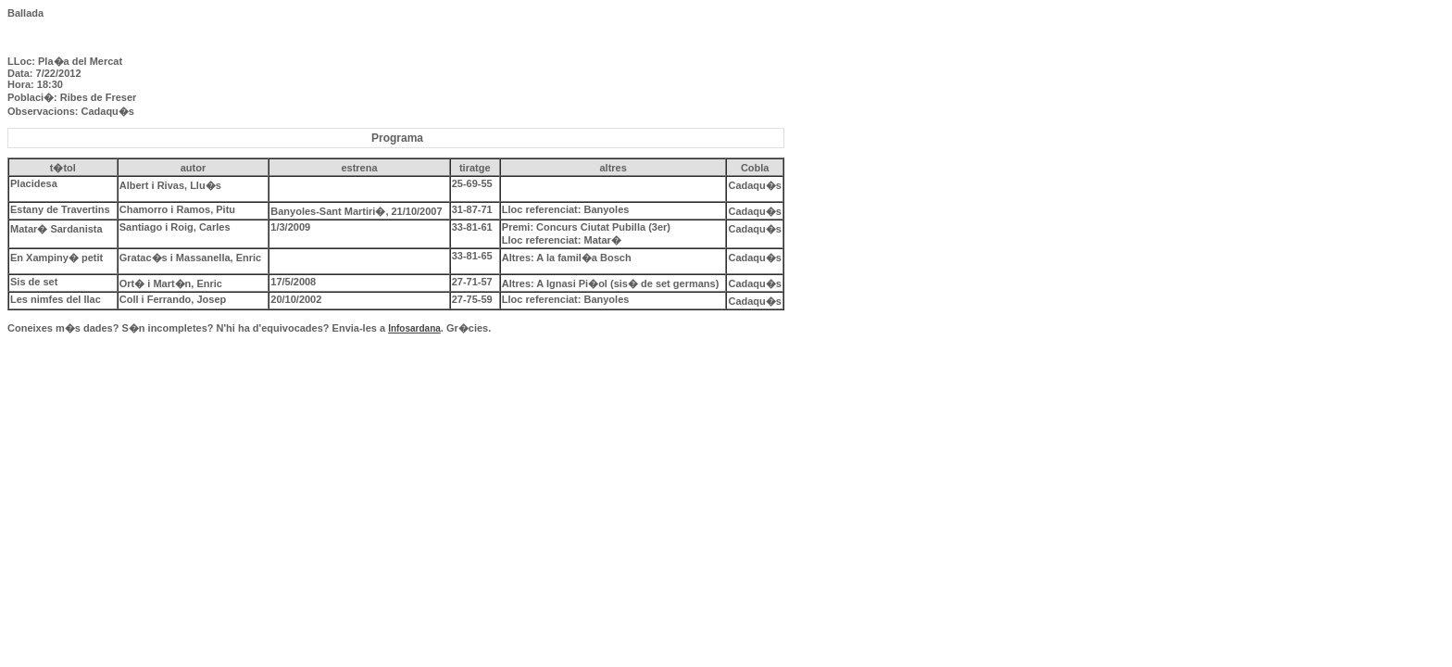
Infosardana (414, 328)
